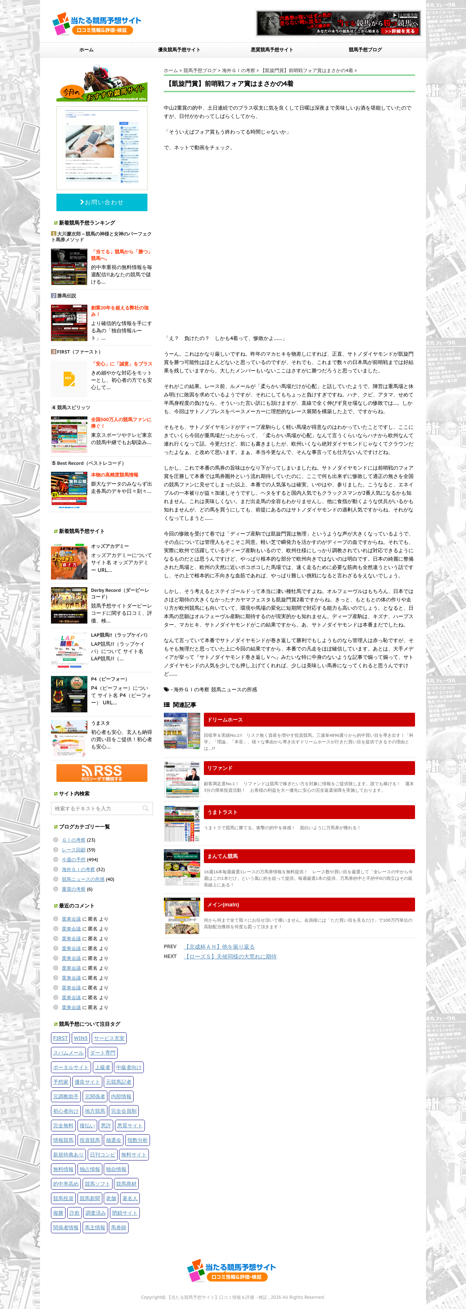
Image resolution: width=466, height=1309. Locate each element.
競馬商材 (126, 1183)
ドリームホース (225, 719)
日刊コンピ (102, 1154)
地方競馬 (95, 1110)
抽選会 (113, 1139)
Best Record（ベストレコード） (91, 463)
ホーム (86, 49)
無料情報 (63, 1169)
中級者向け (129, 1067)
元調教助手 (66, 1096)
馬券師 (118, 1227)
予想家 (60, 1081)
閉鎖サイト (125, 1212)
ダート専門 (102, 1052)
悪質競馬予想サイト (272, 49)
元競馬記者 (118, 1081)
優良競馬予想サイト (179, 49)
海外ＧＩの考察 (78, 869)
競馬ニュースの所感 (83, 879)
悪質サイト (130, 1125)
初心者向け (66, 1110)
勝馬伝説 (66, 296)
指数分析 (137, 1139)
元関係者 (95, 1096)
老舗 (111, 1198)
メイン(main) (223, 904)
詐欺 (75, 1212)
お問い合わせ (102, 202)
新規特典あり (68, 1154)
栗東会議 (71, 919)
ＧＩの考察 (74, 840)
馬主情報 (95, 1227)
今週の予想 (74, 860)
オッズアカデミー (110, 546)
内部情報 (121, 1096)
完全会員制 (124, 1110)
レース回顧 (74, 850)
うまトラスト (222, 811)
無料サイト (134, 1154)
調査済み (96, 1212)
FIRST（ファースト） (80, 352)
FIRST (60, 1038)
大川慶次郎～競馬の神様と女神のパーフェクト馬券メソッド (101, 237)
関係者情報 (66, 1227)
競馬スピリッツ (73, 407)
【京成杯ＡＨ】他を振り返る (219, 946)
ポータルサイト (71, 1067)
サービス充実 (109, 1038)
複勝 (58, 1212)
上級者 (102, 1067)
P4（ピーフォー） (110, 679)
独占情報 (90, 1169)
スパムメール (68, 1052)
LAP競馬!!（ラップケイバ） (120, 635)
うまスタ (100, 723)
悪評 (106, 1125)
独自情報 (116, 1169)
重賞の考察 (74, 889)
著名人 (130, 1198)
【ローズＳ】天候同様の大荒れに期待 (230, 956)
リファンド (220, 767)
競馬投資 (63, 1198)
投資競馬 (90, 1139)
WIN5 (81, 1038)
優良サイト (87, 1081)
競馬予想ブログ (365, 49)
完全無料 (63, 1125)
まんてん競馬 (222, 856)
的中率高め (66, 1183)
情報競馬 (63, 1139)
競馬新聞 (90, 1198)
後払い (87, 1125)
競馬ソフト (97, 1183)
